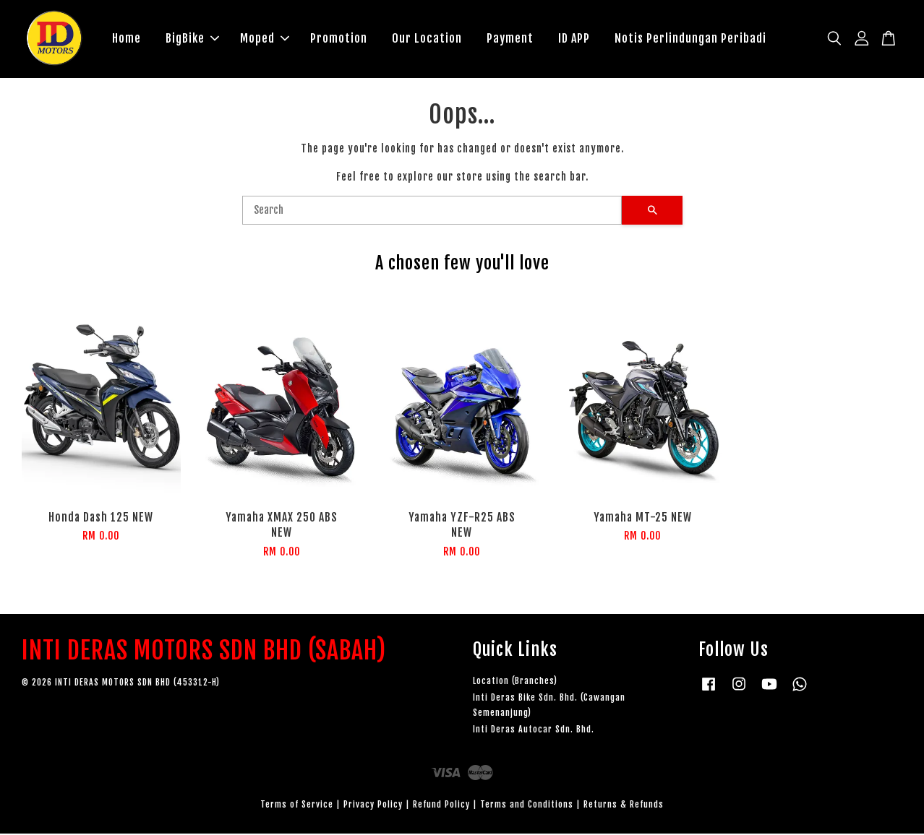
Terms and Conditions (526, 805)
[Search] (432, 211)
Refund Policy (441, 805)
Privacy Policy (373, 805)
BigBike (192, 39)
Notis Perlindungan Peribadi (690, 39)
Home (126, 39)
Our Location (427, 39)
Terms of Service (296, 805)
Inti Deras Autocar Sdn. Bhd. (533, 730)
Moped (264, 39)
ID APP (574, 39)
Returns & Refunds (623, 805)
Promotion (338, 39)
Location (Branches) (515, 682)
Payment (510, 39)
